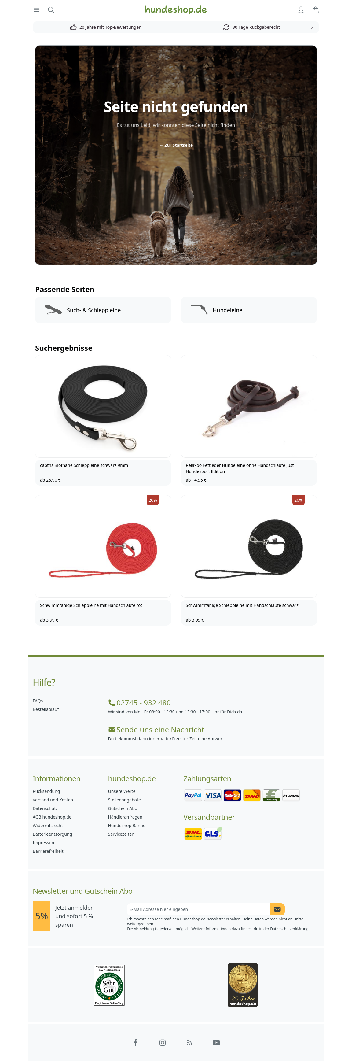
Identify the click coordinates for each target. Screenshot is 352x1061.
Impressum (44, 842)
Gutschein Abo (123, 808)
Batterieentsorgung (52, 834)
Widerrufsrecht (48, 825)
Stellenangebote (124, 800)
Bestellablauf (46, 709)
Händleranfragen (125, 817)
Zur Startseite (176, 145)
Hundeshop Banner (127, 825)
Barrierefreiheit (48, 851)
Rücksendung (46, 791)
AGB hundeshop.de (52, 817)
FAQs (38, 701)
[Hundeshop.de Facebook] (135, 1042)
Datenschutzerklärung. (290, 928)
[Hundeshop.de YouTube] (216, 1042)
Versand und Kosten (53, 800)
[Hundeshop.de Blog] (189, 1042)
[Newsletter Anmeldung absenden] (277, 909)
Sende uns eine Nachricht (156, 729)
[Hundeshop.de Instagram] (162, 1042)
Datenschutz (45, 808)
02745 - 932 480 (139, 703)
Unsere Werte (122, 791)
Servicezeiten (121, 834)
